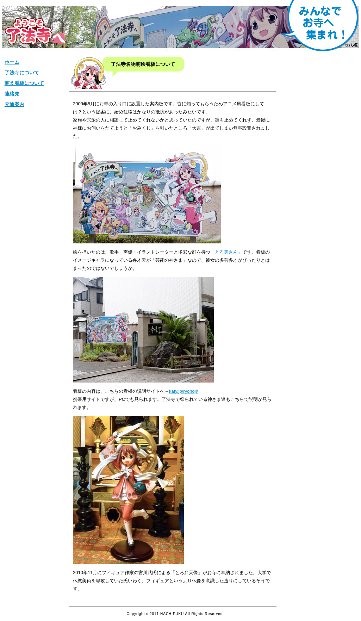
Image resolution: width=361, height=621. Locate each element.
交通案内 (14, 104)
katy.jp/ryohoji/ (183, 391)
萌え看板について (24, 83)
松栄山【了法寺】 (35, 31)
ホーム (12, 62)
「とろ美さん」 (226, 252)
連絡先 (12, 94)
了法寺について (22, 72)
